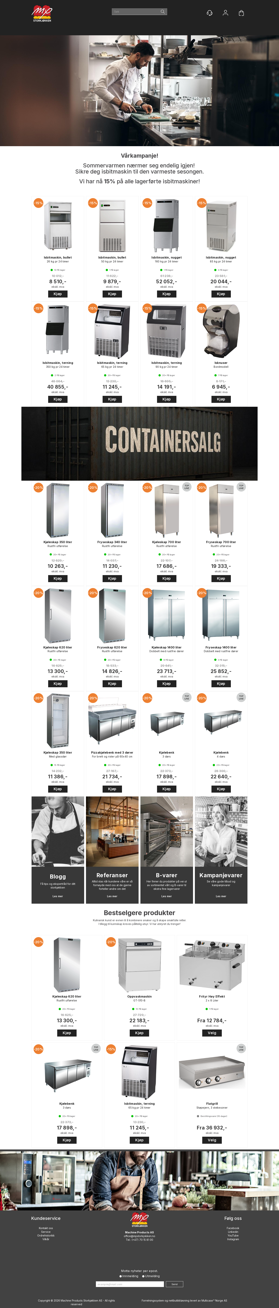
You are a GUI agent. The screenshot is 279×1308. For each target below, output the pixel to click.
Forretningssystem (153, 1300)
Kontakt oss (46, 1228)
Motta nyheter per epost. (139, 1271)
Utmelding (152, 1276)
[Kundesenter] (209, 13)
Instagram (233, 1239)
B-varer (167, 875)
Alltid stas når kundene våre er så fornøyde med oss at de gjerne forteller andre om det (112, 885)
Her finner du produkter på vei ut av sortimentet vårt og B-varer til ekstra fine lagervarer (167, 885)
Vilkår (45, 1239)
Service (46, 1231)
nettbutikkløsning (179, 1300)
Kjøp (58, 294)
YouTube (233, 1235)
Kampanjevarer (221, 875)
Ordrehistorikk (46, 1235)
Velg (212, 1033)
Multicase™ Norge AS (214, 1300)
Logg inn (225, 13)
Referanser (112, 875)
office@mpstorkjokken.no (139, 1236)
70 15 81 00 (146, 1239)
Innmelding (130, 1276)
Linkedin (233, 1231)
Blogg (58, 876)
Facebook (233, 1228)
